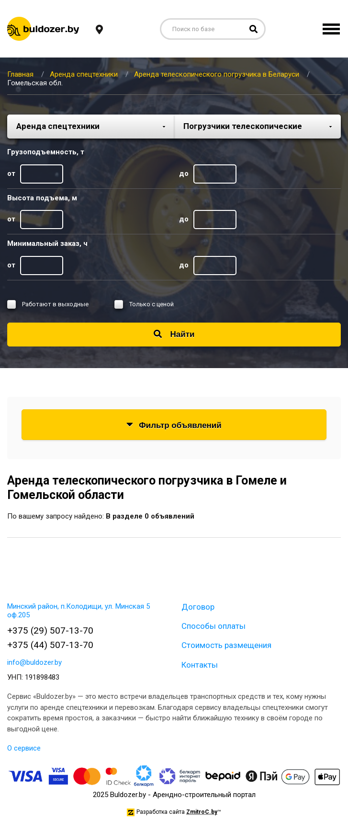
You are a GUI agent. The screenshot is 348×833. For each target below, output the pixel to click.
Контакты (199, 665)
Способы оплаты (213, 626)
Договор (197, 607)
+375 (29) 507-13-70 (50, 630)
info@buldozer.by (34, 662)
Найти (174, 334)
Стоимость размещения (226, 645)
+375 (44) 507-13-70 (50, 644)
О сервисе (24, 748)
